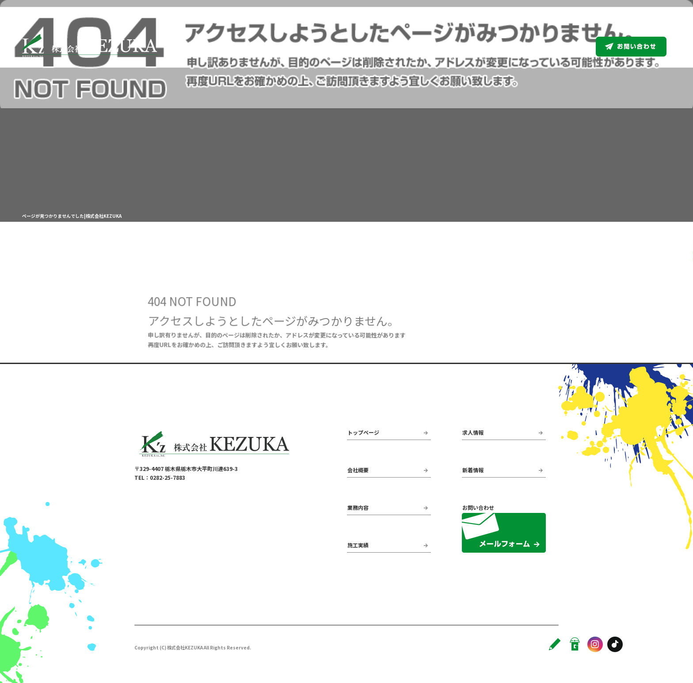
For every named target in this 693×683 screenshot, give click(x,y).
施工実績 (523, 46)
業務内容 (479, 46)
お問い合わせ (641, 46)
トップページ (384, 46)
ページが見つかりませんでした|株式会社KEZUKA (72, 215)
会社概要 (434, 46)
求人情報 (567, 46)
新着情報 (473, 470)
